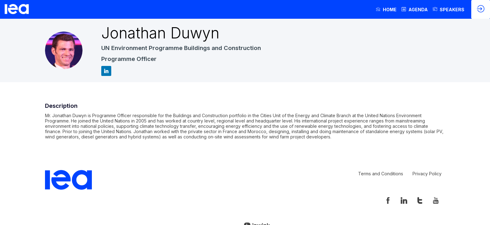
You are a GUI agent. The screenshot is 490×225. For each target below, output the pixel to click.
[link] (386, 9)
